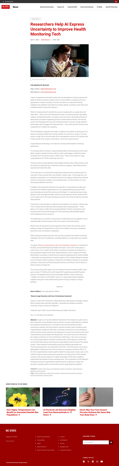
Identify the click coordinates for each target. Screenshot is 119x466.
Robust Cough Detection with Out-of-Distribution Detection (57, 245)
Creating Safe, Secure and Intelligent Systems (51, 369)
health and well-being (36, 375)
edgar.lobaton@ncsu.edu (48, 89)
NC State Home (9, 1)
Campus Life (60, 7)
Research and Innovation (47, 7)
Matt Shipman (45, 40)
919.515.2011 (10, 441)
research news (48, 375)
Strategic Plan (64, 447)
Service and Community (86, 7)
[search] (116, 1)
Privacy (62, 443)
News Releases (77, 369)
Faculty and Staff (72, 7)
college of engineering (53, 373)
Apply (39, 443)
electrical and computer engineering (71, 373)
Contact (62, 437)
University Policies (65, 450)
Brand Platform (41, 447)
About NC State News (111, 7)
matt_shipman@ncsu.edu (48, 92)
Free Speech (63, 440)
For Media (99, 7)
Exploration (69, 369)
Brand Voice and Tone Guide (45, 450)
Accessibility (41, 440)
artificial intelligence (40, 373)
